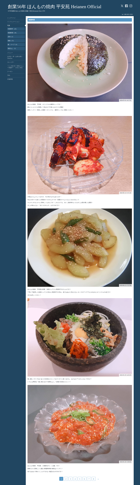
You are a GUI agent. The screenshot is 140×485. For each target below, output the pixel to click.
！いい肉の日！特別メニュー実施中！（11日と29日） (15, 66)
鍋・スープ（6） (13, 44)
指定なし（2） (12, 48)
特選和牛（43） (12, 29)
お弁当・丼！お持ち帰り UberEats (15, 57)
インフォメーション (13, 21)
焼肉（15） (11, 40)
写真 (8, 25)
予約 (8, 75)
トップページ (11, 18)
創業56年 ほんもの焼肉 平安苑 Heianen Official (54, 6)
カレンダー (10, 62)
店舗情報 (10, 79)
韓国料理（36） (12, 33)
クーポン (10, 71)
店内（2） (11, 36)
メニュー (10, 52)
